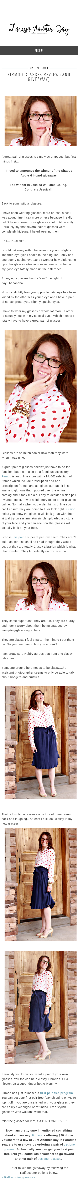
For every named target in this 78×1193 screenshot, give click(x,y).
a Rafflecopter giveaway (18, 1177)
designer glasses (49, 1158)
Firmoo (6, 476)
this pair (18, 537)
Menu (39, 50)
